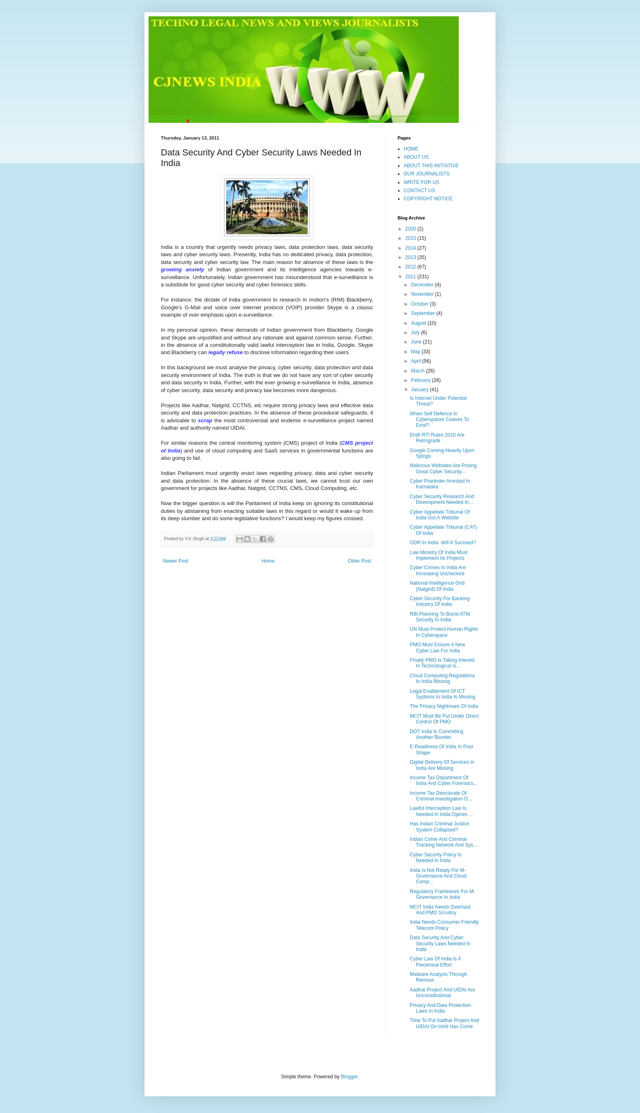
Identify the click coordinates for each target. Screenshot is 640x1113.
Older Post (359, 561)
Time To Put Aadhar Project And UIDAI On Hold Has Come (444, 1023)
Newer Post (175, 561)
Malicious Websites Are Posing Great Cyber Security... (443, 468)
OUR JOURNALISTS (427, 174)
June (417, 342)
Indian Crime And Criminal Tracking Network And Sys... (443, 842)
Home (268, 561)
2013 (411, 257)
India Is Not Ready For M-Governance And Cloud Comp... (438, 876)
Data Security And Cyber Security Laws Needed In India (440, 943)
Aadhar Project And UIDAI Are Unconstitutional (442, 992)
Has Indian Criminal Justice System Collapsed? (439, 826)
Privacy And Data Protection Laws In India (440, 1008)
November (423, 294)
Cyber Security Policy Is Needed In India (436, 857)
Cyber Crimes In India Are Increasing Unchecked (438, 570)
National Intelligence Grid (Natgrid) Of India (437, 586)
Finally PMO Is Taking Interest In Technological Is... (442, 663)
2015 (411, 238)
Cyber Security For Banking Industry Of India (440, 601)
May (416, 352)
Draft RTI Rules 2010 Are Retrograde (437, 437)
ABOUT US (416, 157)
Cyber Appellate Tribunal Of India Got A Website (440, 515)
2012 (411, 267)
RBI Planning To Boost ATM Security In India (440, 617)
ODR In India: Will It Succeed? (443, 542)
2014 (411, 248)
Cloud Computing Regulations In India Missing (442, 678)
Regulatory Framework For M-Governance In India (442, 894)
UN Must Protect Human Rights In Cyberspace (444, 632)
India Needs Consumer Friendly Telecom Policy (444, 925)
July (416, 332)
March (418, 371)
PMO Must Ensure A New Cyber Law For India (437, 647)
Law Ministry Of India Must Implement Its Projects (438, 555)
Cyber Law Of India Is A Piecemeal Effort (435, 961)
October (420, 304)
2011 (411, 276)
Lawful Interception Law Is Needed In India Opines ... (441, 811)
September (423, 313)
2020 (411, 229)
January (420, 389)
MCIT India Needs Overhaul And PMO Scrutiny (440, 910)
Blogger (349, 1077)
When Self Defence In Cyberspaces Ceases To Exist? (439, 419)
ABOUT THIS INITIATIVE (431, 166)
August (419, 323)
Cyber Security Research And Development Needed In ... (442, 499)
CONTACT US (419, 190)
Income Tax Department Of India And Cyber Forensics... (444, 780)
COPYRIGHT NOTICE (428, 199)
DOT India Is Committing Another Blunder (436, 734)
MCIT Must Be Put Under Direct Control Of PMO (444, 719)
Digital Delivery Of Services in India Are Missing (442, 765)
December (423, 285)
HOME (411, 149)
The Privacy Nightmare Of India (444, 706)
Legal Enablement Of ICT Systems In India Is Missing (442, 694)
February (421, 380)
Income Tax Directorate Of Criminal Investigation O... (441, 796)
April (416, 361)
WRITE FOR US (421, 182)
